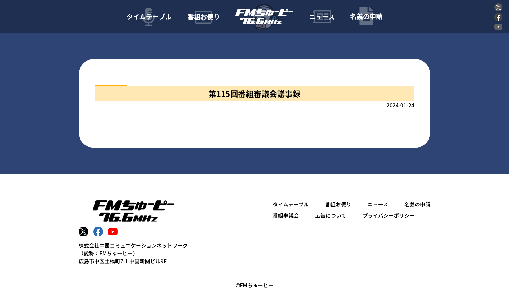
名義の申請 (417, 204)
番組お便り (338, 204)
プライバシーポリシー (389, 215)
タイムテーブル (291, 204)
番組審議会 (286, 215)
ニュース (378, 204)
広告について (330, 215)
